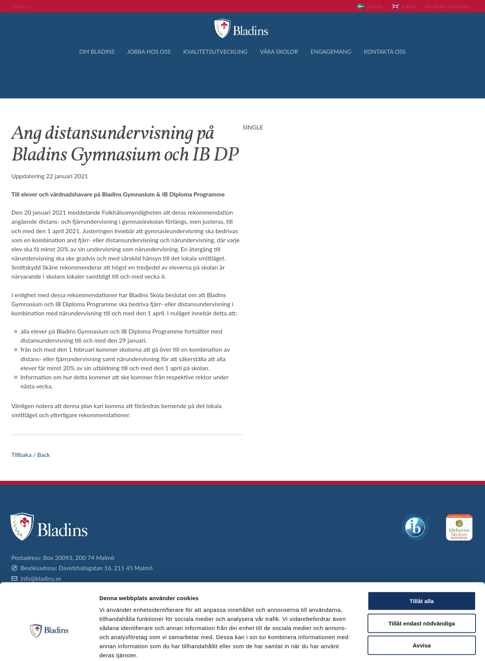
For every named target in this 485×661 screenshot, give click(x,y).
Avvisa (422, 605)
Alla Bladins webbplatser (444, 7)
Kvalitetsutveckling (213, 78)
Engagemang (338, 78)
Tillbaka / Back (30, 454)
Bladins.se (23, 7)
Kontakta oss (396, 78)
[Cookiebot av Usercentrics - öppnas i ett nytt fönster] (49, 646)
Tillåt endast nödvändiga (421, 583)
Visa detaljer (412, 646)
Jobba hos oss (141, 78)
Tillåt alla (422, 561)
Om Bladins (85, 78)
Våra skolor (281, 78)
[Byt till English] (395, 7)
